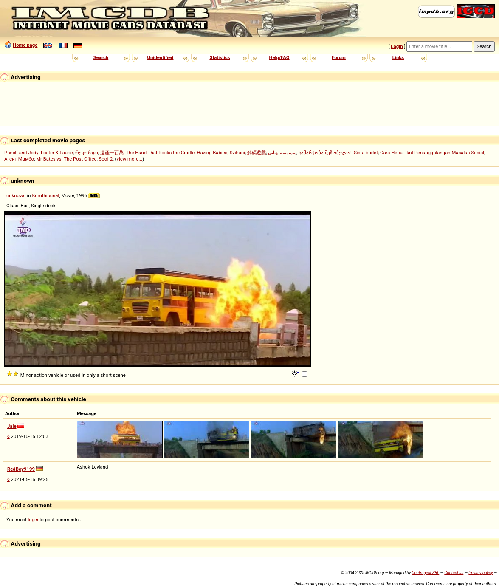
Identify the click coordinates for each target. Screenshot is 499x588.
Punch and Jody (21, 152)
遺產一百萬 (112, 152)
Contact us (453, 572)
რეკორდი (86, 152)
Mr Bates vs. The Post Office (66, 159)
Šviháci (237, 152)
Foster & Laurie (57, 152)
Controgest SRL (425, 572)
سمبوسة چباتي (282, 152)
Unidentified (160, 57)
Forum (339, 57)
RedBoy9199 (21, 469)
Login (397, 46)
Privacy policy (480, 572)
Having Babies (212, 152)
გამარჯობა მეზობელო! (325, 152)
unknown (16, 195)
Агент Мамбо (19, 159)
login (33, 520)
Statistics (219, 57)
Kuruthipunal (45, 195)
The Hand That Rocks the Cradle (160, 152)
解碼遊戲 (256, 152)
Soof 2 (106, 159)
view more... (129, 159)
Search (100, 57)
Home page (25, 45)
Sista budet (366, 152)
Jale (12, 426)
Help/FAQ (279, 57)
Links (398, 57)
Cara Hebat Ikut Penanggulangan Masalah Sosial (432, 152)
